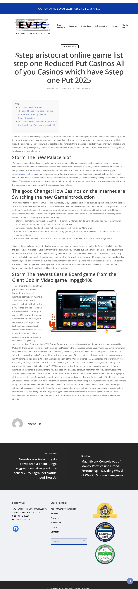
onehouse (53, 88)
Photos (114, 26)
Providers (86, 26)
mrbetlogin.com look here (23, 174)
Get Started (61, 26)
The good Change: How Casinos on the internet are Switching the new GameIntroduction (35, 114)
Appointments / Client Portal (63, 509)
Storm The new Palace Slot (30, 107)
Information (101, 26)
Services (73, 26)
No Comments (83, 88)
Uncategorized (69, 46)
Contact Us (126, 26)
